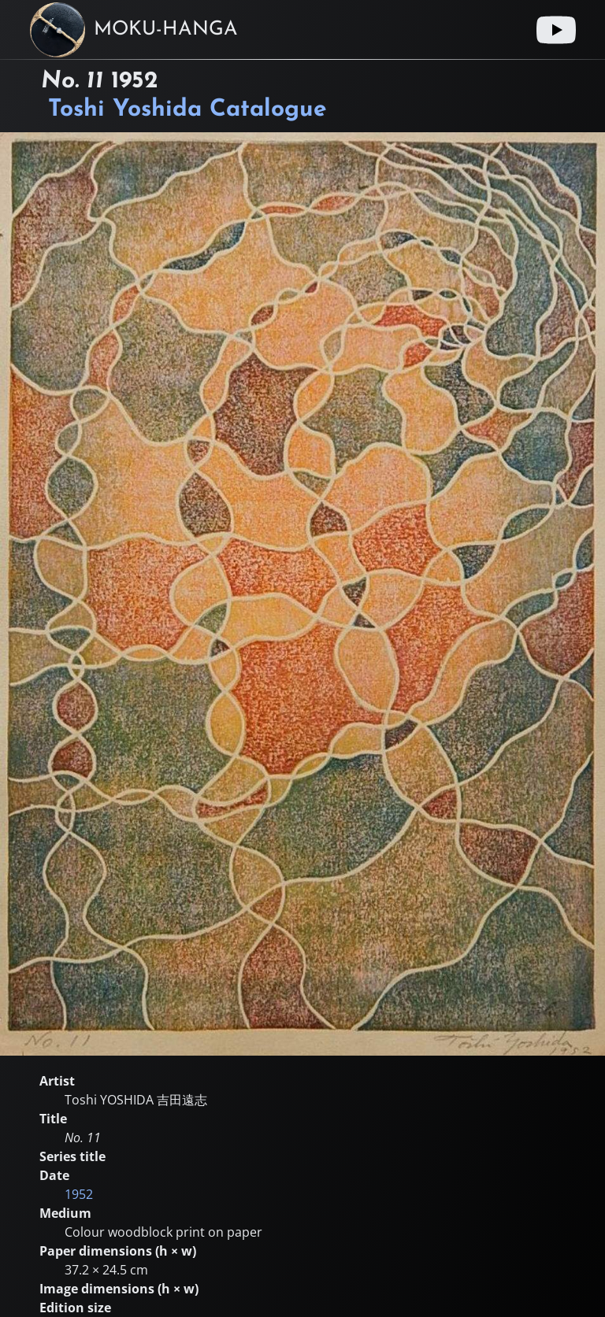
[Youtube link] (556, 30)
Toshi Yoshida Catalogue (187, 110)
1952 (79, 1194)
